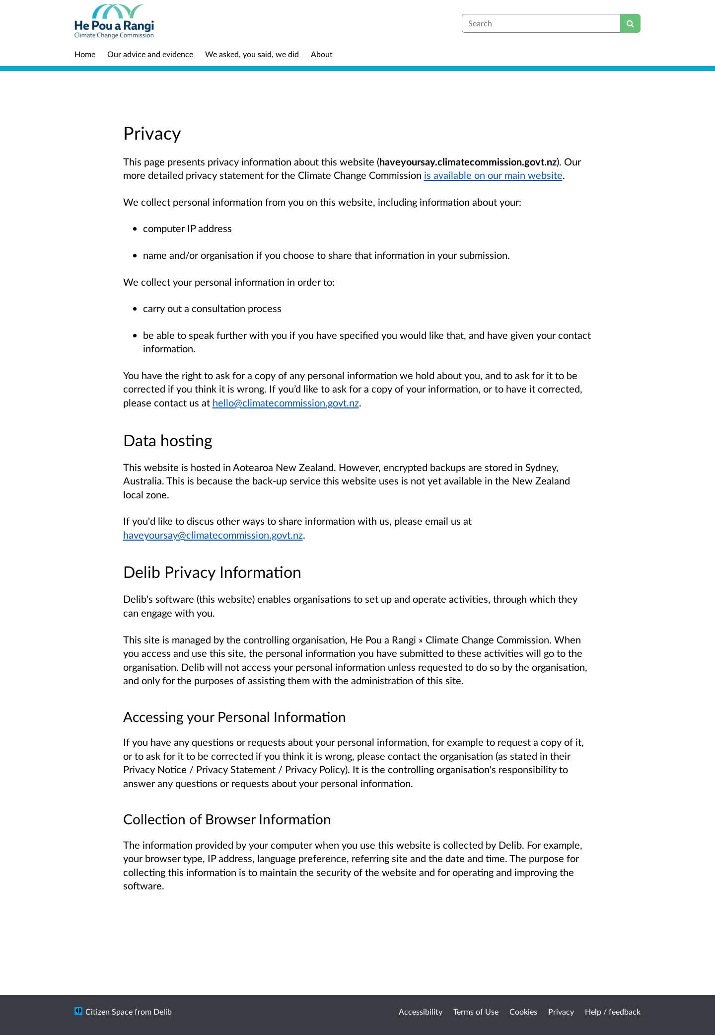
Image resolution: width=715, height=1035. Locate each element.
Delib (162, 1011)
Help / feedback (613, 1011)
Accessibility (420, 1011)
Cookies (523, 1011)
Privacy (561, 1011)
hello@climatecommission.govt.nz (286, 402)
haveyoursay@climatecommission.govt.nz (213, 535)
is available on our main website (493, 175)
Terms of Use (476, 1011)
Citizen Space (109, 1011)
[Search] (630, 23)
